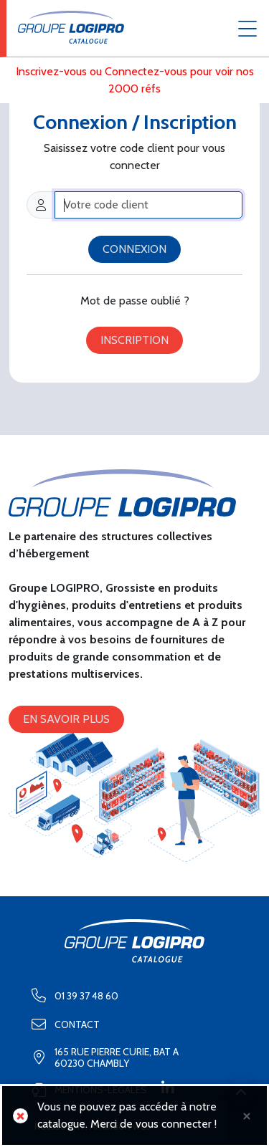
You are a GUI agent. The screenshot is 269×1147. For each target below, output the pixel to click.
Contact (61, 1024)
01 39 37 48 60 (70, 996)
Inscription (134, 340)
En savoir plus (66, 719)
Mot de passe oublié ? (134, 300)
